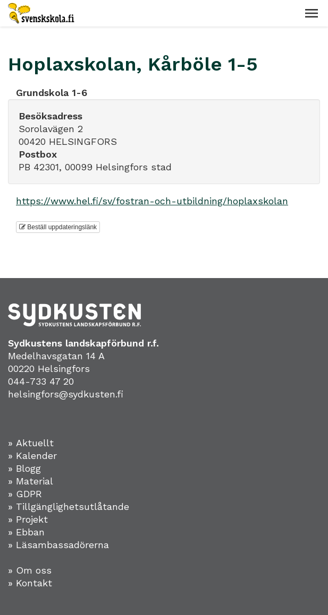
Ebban (30, 532)
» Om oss (30, 570)
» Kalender (32, 455)
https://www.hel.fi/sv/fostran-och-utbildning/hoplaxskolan (152, 200)
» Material (30, 481)
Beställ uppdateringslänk (58, 227)
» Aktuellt (31, 442)
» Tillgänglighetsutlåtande (68, 506)
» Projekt (28, 519)
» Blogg (24, 468)
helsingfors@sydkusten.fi (65, 394)
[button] (311, 13)
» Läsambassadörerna (58, 544)
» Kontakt (30, 582)
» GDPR (25, 493)
